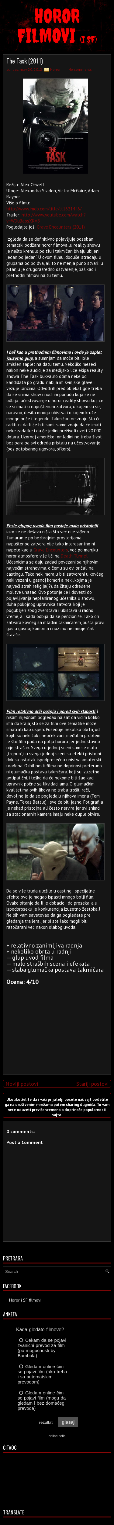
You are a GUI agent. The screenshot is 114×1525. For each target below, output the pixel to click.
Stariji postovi (92, 1083)
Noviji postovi (21, 1083)
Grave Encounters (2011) (61, 227)
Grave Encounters (50, 550)
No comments (80, 69)
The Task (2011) (24, 61)
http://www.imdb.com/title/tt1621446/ (43, 209)
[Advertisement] (55, 1027)
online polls (57, 1436)
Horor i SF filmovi (25, 1300)
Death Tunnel (74, 556)
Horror (55, 69)
